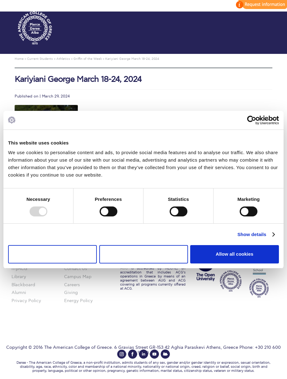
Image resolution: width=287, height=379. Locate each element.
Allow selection (143, 254)
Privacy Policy (26, 300)
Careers (72, 284)
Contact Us (75, 268)
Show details (252, 234)
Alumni (19, 292)
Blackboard (23, 284)
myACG (19, 268)
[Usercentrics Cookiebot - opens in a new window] (251, 120)
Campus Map (78, 276)
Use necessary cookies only (52, 254)
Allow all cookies (234, 254)
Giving (71, 292)
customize (260, 4)
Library (19, 276)
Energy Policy (78, 300)
